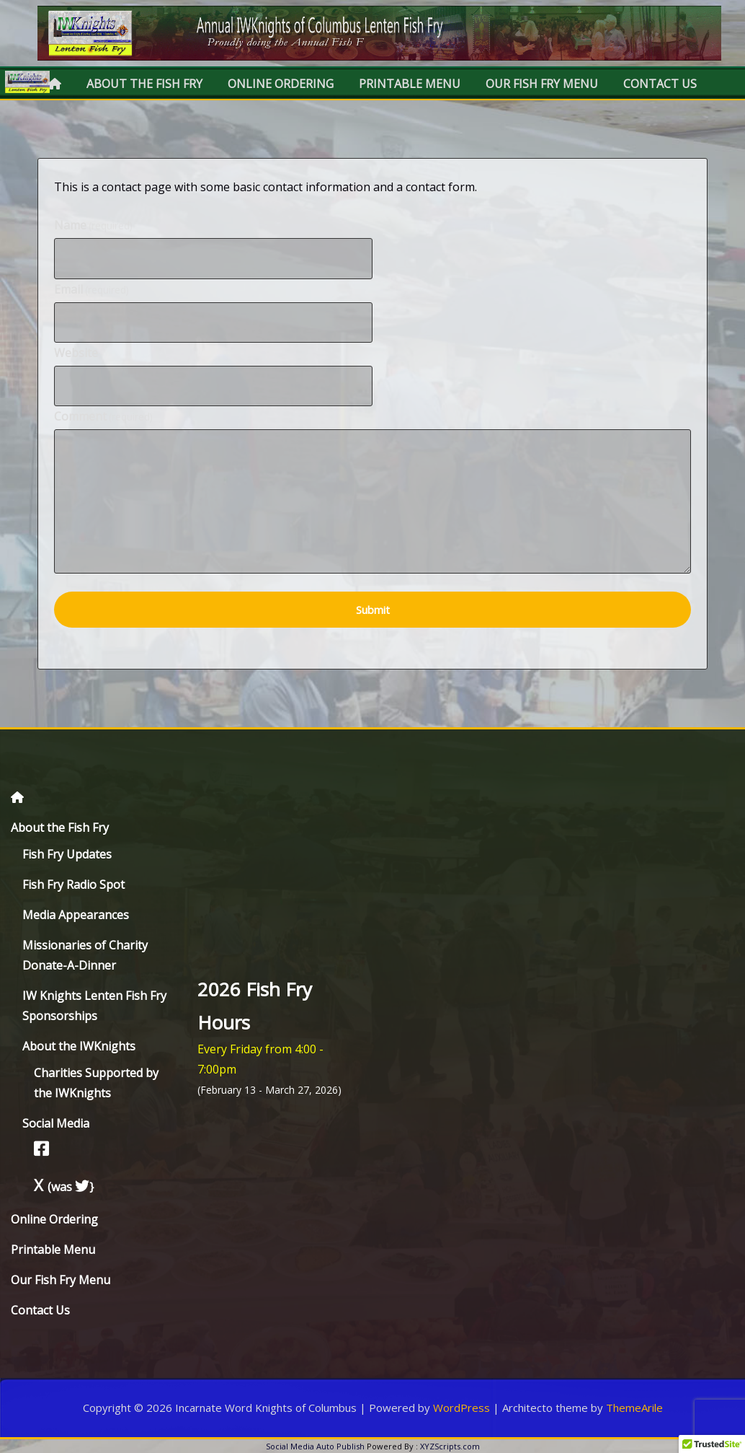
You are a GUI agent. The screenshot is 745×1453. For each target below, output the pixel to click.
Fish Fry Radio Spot (73, 884)
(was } (64, 1187)
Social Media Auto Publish (315, 1446)
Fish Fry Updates (67, 854)
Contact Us (660, 84)
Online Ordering (281, 84)
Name (93, 225)
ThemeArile (634, 1407)
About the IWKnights (78, 1046)
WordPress (461, 1407)
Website (76, 353)
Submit (373, 609)
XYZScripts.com (450, 1446)
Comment (103, 416)
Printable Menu (409, 84)
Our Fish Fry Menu (542, 84)
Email (91, 289)
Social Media (55, 1123)
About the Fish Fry (144, 84)
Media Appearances (75, 915)
